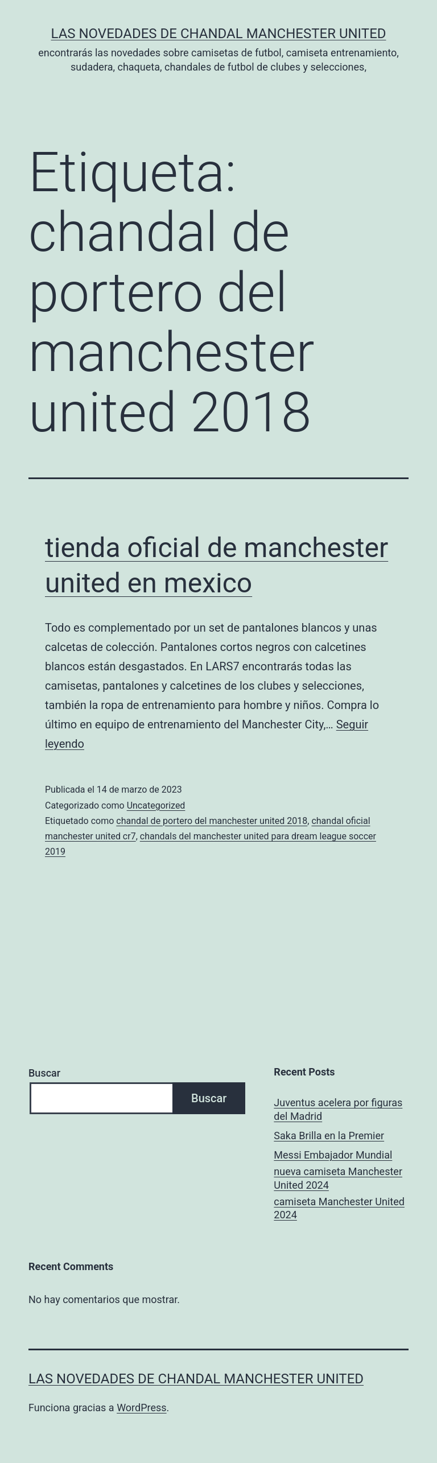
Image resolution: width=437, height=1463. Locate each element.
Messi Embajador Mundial (333, 1155)
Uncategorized (156, 805)
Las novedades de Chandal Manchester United (218, 34)
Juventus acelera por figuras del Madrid (338, 1109)
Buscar (44, 1073)
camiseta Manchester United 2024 (339, 1208)
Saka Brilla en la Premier (329, 1135)
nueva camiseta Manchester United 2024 (338, 1177)
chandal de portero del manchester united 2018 (211, 820)
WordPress (141, 1407)
